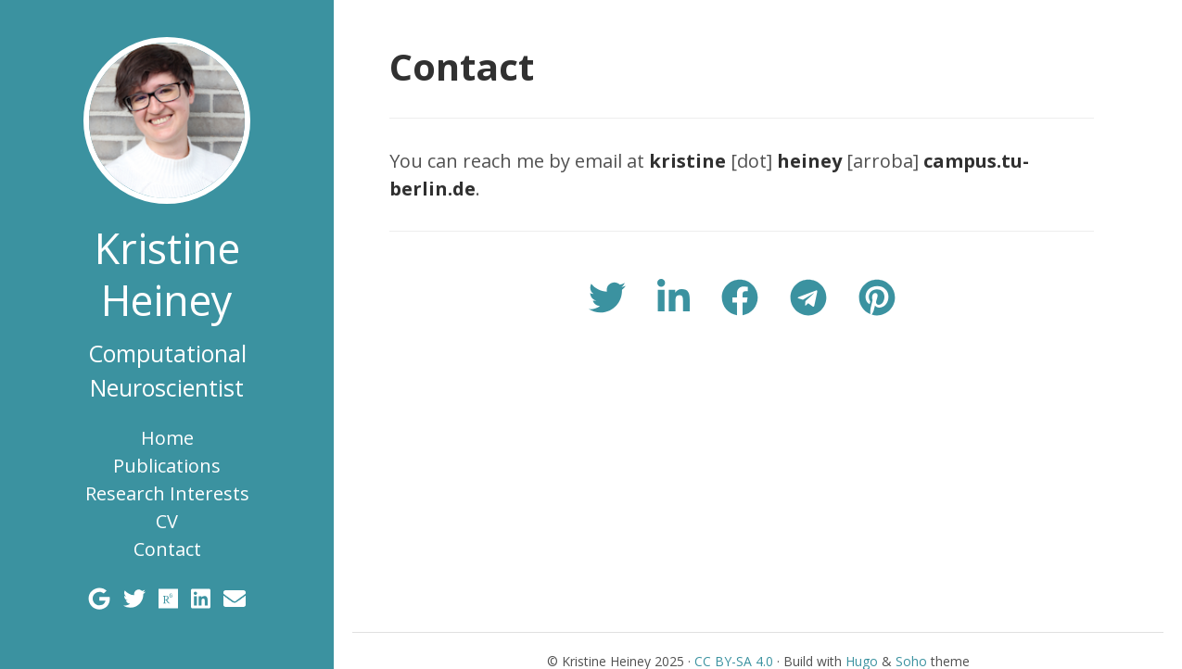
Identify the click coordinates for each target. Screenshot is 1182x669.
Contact (167, 549)
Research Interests (167, 493)
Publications (167, 465)
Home (167, 437)
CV (167, 521)
